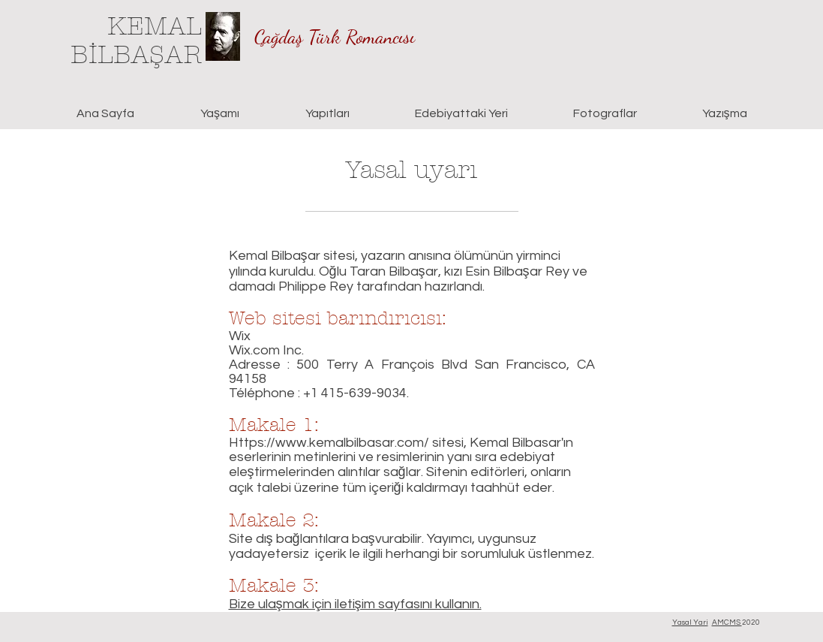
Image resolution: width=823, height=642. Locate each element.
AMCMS (727, 622)
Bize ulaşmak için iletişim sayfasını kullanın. (355, 604)
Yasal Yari (690, 622)
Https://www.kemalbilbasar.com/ (329, 443)
